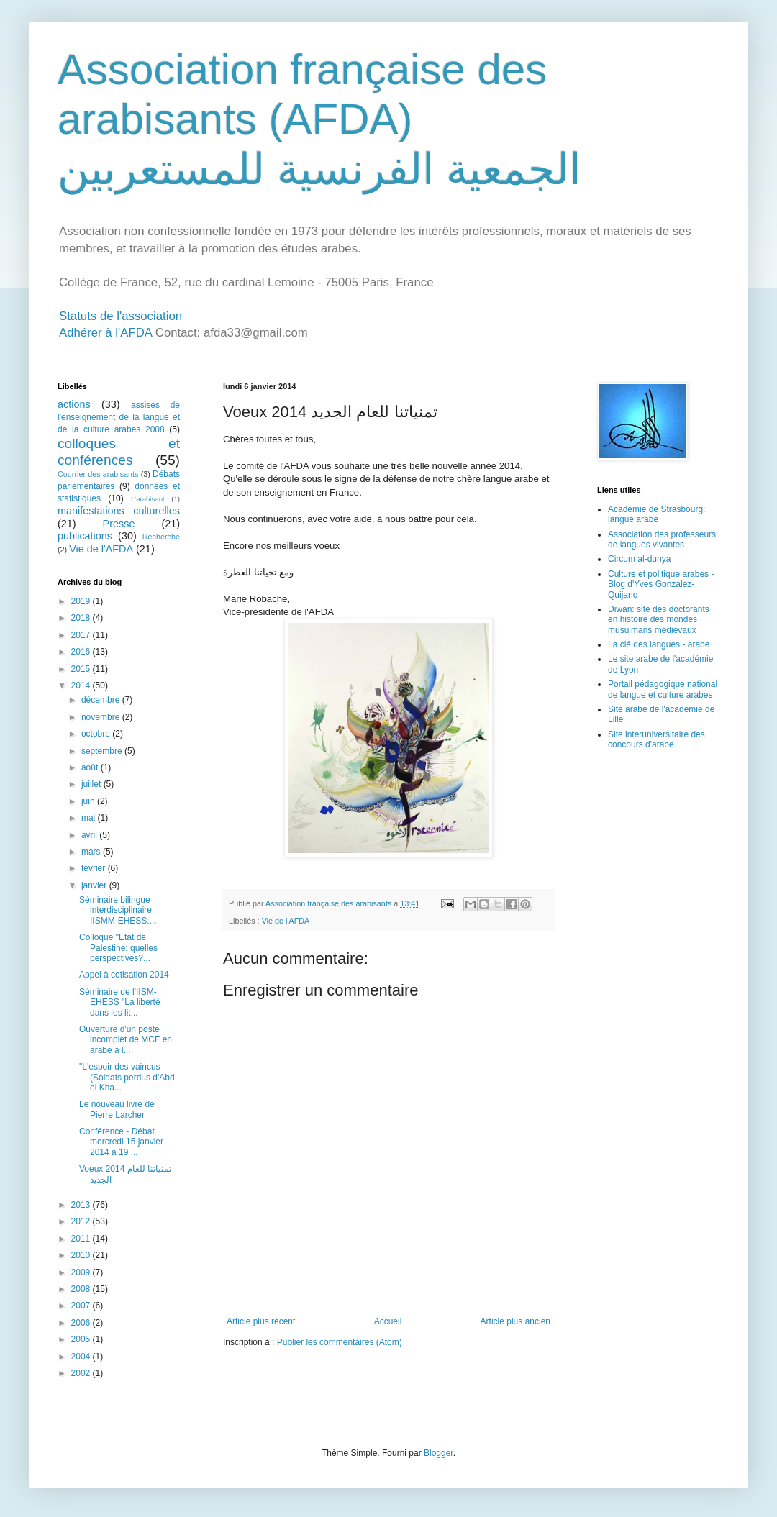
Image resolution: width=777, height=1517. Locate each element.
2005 (82, 1339)
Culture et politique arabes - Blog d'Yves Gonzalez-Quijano (661, 584)
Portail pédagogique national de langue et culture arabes (662, 689)
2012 (82, 1221)
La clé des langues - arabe (658, 644)
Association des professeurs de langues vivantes (662, 539)
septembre (102, 751)
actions (74, 404)
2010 (82, 1255)
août (91, 767)
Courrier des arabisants (98, 474)
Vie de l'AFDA (286, 920)
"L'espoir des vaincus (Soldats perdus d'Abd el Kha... (127, 1077)
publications (85, 536)
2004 (82, 1357)
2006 (82, 1323)
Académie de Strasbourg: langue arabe (656, 514)
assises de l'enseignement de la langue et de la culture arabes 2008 (119, 417)
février (94, 868)
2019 (82, 601)
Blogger (438, 1453)
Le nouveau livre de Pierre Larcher (117, 1109)
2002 (82, 1373)
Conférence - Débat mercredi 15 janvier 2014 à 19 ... (121, 1141)
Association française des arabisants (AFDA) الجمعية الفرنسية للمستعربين (319, 119)
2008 (82, 1289)
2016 (82, 652)
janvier (95, 885)
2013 (82, 1205)
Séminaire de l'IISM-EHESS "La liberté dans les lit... (119, 1002)
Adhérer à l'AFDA (105, 333)
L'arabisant (148, 499)
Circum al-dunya (639, 559)
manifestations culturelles (119, 510)
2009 (82, 1272)
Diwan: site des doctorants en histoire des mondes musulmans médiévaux (658, 619)
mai (89, 818)
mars (92, 852)
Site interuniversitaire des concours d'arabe (656, 739)
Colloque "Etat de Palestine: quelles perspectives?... (118, 947)
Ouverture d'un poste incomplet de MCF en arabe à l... (125, 1039)
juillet (92, 784)
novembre (101, 717)
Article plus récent (261, 1321)
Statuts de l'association (120, 316)
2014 (82, 685)
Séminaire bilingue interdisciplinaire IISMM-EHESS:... (118, 910)
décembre (101, 700)
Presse (119, 523)
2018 (82, 618)
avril (90, 835)
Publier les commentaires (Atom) (339, 1342)
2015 (82, 669)
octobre (96, 734)
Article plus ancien (515, 1321)
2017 (82, 635)
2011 (82, 1239)
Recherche (161, 536)
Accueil (388, 1321)
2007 (82, 1305)
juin (89, 801)
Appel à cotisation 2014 (124, 975)
